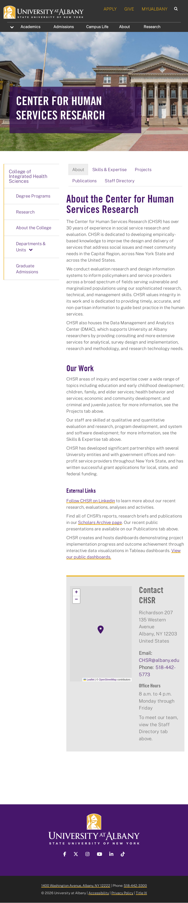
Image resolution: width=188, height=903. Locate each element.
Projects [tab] (143, 169)
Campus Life (97, 26)
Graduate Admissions (27, 268)
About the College (33, 227)
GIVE (129, 8)
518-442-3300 (135, 885)
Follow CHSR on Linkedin (90, 500)
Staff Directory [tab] (120, 180)
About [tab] (78, 169)
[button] (101, 630)
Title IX (141, 893)
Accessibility (99, 893)
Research (152, 26)
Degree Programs (33, 195)
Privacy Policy (122, 893)
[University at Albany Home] (44, 11)
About (124, 26)
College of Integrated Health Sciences (28, 176)
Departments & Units (31, 246)
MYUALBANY (154, 8)
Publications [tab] (84, 180)
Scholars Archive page (100, 522)
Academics (30, 26)
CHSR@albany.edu (159, 660)
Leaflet (89, 679)
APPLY (110, 8)
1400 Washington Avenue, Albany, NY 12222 (75, 885)
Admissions (63, 26)
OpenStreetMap (108, 679)
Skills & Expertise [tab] (109, 169)
